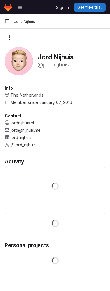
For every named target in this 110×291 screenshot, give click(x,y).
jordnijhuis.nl (22, 122)
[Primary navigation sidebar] (7, 21)
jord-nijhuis (21, 137)
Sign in (62, 7)
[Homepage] (8, 7)
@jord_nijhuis (23, 144)
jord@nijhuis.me (26, 130)
